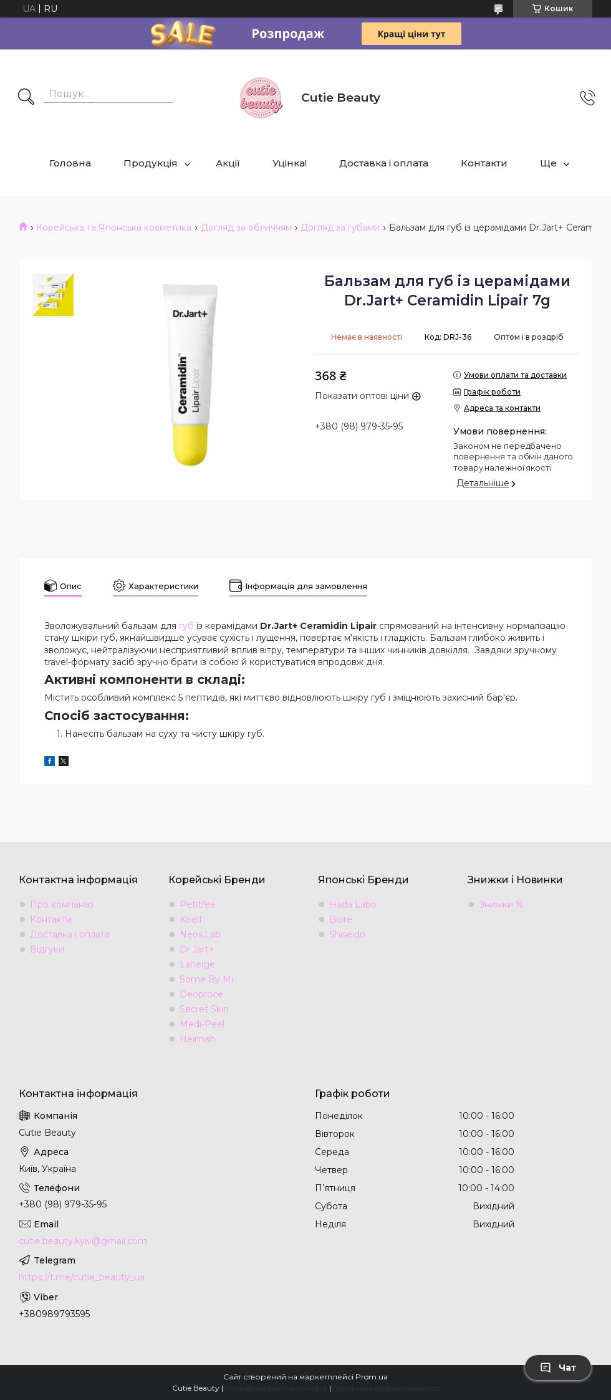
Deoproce (201, 994)
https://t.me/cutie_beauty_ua (82, 1277)
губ (186, 625)
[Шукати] (26, 98)
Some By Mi (206, 979)
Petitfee (198, 904)
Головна (70, 163)
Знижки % (501, 904)
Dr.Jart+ (197, 949)
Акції (228, 163)
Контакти (484, 163)
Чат (558, 1367)
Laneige (197, 964)
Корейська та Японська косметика (113, 227)
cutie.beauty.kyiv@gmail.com (83, 1241)
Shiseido (347, 934)
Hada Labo (353, 904)
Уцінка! (289, 163)
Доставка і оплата (383, 163)
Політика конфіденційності (386, 1388)
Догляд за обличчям (246, 227)
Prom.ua (371, 1376)
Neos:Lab (200, 934)
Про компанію (62, 904)
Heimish (198, 1039)
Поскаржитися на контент (276, 1388)
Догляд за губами (340, 227)
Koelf (191, 919)
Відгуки (47, 949)
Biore (340, 919)
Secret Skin (204, 1009)
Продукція (150, 163)
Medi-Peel (202, 1024)
